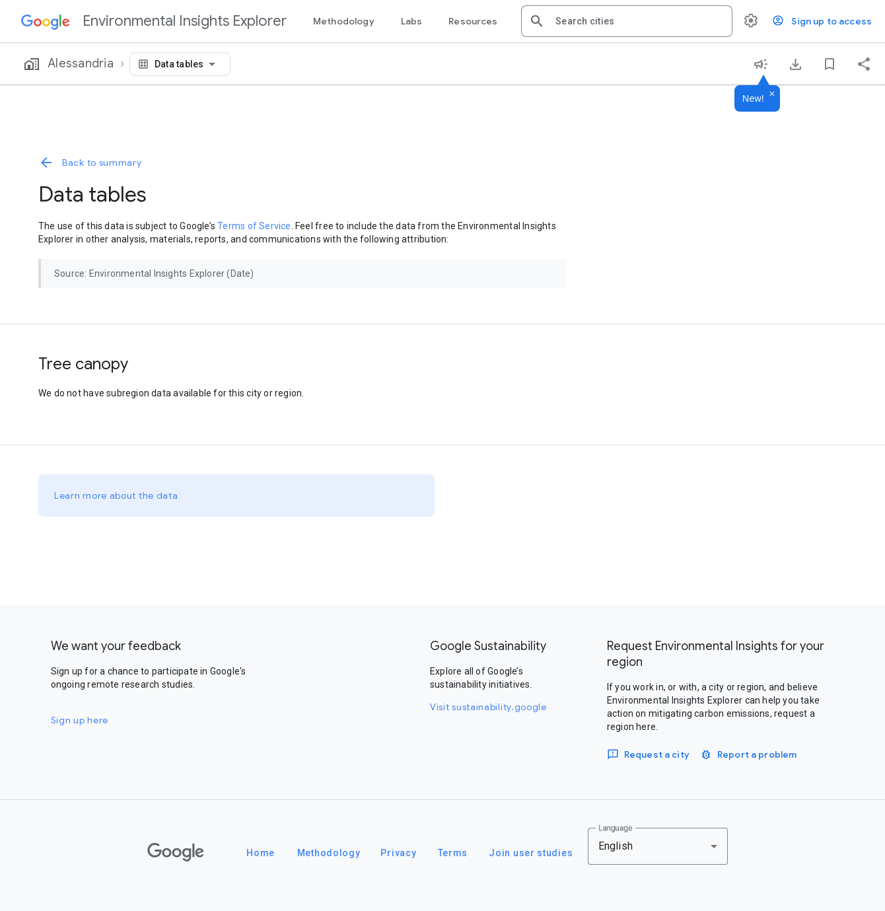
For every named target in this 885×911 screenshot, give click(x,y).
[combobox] (638, 21)
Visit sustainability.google (488, 707)
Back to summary (90, 162)
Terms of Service (254, 226)
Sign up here (79, 720)
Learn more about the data (116, 495)
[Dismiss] (772, 94)
